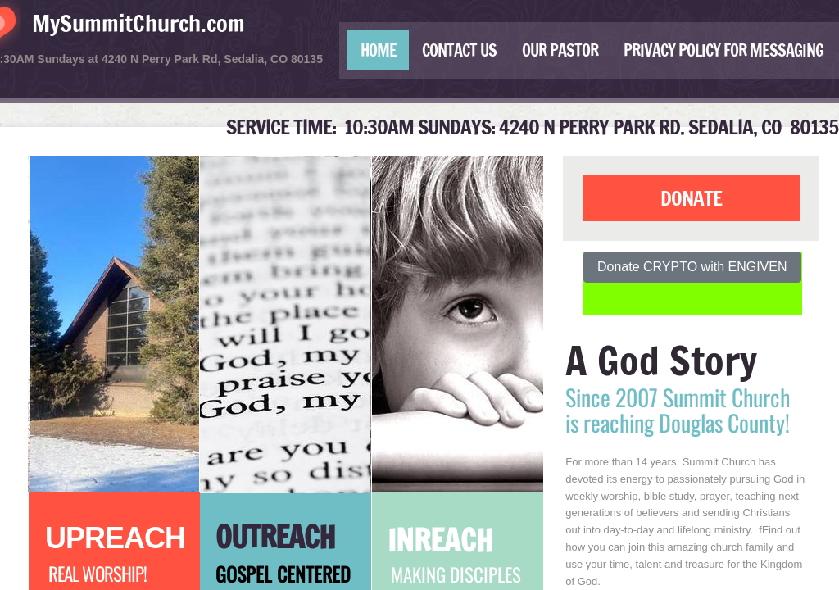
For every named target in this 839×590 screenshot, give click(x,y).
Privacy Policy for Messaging (723, 50)
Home (379, 50)
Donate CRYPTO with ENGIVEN (692, 267)
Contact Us (459, 50)
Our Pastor (560, 50)
